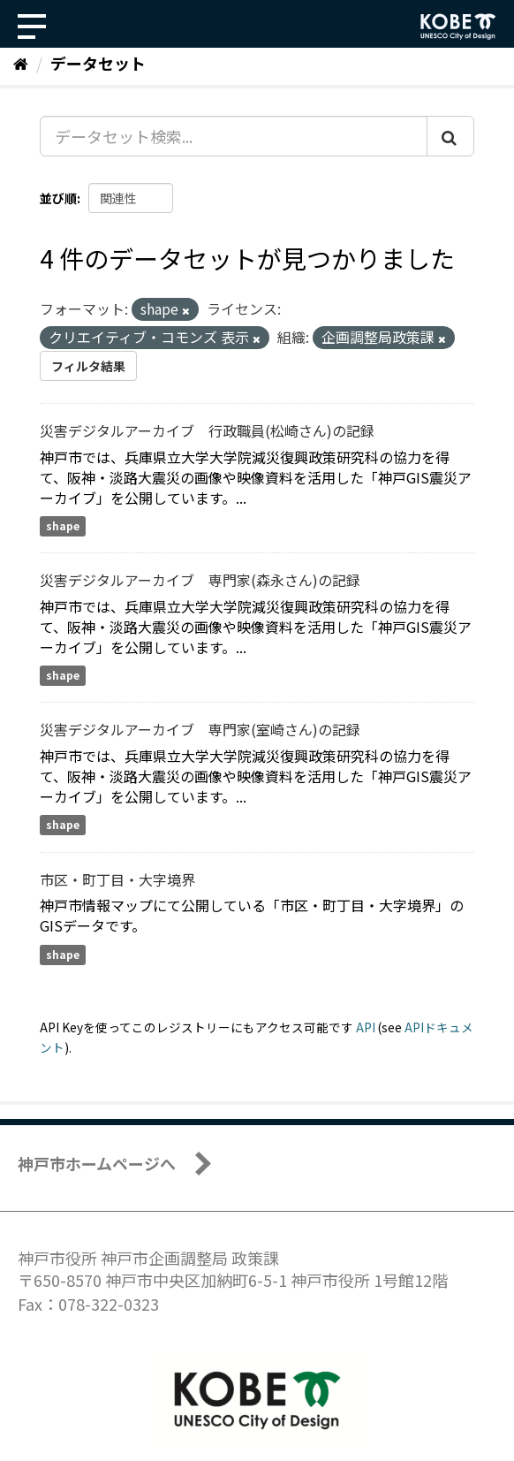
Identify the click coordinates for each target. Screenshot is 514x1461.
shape (62, 525)
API (365, 1027)
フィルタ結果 (88, 366)
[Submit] (450, 136)
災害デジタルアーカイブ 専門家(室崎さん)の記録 (200, 729)
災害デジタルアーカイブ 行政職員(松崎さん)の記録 (207, 430)
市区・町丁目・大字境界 (117, 879)
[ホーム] (20, 62)
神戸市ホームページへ (97, 1163)
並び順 (58, 198)
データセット (98, 62)
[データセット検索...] (233, 136)
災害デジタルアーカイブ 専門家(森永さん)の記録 (200, 579)
